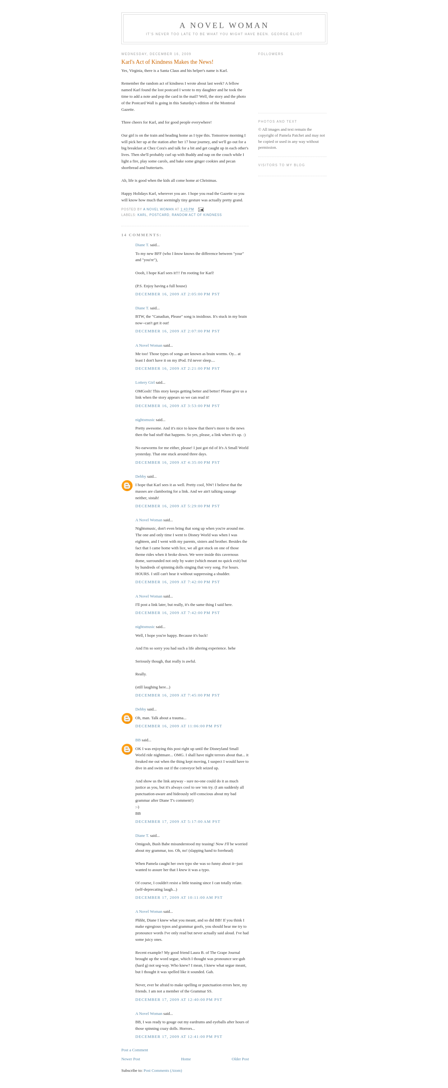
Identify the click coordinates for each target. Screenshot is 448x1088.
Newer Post (130, 1059)
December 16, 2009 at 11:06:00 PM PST (178, 726)
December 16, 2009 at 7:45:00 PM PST (177, 695)
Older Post (240, 1059)
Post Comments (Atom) (163, 1070)
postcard (159, 215)
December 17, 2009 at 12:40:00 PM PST (178, 999)
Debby (140, 476)
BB (138, 740)
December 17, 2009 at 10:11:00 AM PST (179, 897)
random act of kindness (197, 215)
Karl (142, 215)
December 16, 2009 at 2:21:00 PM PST (177, 368)
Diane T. (142, 244)
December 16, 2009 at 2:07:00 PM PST (177, 331)
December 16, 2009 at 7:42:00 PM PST (177, 581)
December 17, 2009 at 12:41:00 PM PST (178, 1036)
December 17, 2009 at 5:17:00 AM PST (178, 821)
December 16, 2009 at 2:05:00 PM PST (177, 294)
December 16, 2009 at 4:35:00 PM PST (177, 462)
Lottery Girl (145, 382)
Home (186, 1059)
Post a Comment (134, 1050)
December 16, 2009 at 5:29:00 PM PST (177, 506)
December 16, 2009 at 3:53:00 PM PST (177, 405)
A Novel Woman (224, 25)
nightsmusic (145, 419)
